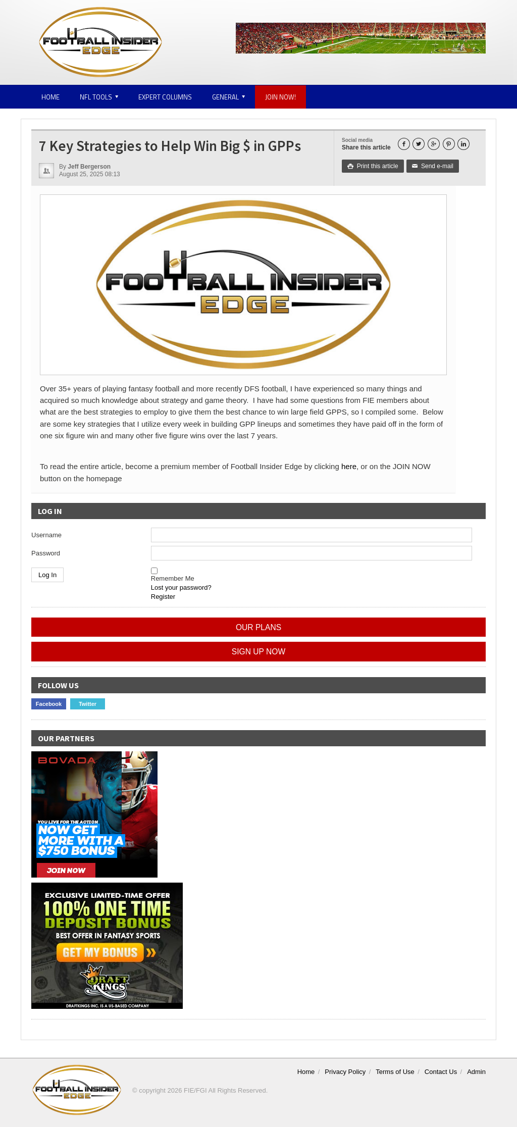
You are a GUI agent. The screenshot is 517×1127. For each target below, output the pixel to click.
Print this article (372, 166)
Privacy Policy (345, 1071)
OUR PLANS (258, 627)
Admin (476, 1071)
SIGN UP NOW (258, 651)
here (348, 466)
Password (45, 553)
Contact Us (441, 1071)
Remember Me (172, 578)
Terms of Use (395, 1071)
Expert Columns (165, 97)
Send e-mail (432, 166)
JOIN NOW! (280, 97)
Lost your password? (181, 587)
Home (50, 97)
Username (46, 535)
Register (163, 596)
